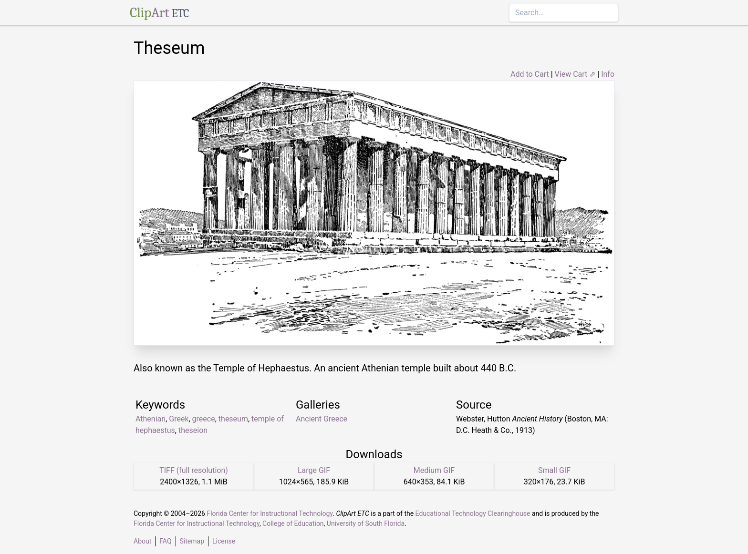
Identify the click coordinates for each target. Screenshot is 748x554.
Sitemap (192, 541)
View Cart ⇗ (575, 74)
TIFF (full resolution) (193, 470)
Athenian (150, 418)
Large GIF (314, 470)
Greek (178, 418)
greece (203, 418)
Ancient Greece (321, 418)
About (142, 541)
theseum (233, 418)
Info (607, 74)
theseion (193, 430)
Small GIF (554, 470)
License (223, 541)
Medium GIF (434, 470)
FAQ (165, 541)
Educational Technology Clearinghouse (473, 513)
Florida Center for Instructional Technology (269, 513)
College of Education (293, 523)
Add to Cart (529, 74)
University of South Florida (366, 523)
